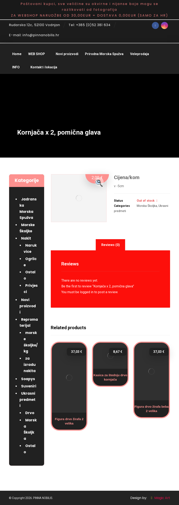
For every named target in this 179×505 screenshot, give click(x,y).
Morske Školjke (27, 228)
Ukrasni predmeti (27, 399)
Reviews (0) (110, 245)
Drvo (29, 412)
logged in (86, 292)
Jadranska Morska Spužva (28, 208)
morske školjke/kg (31, 342)
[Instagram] (164, 25)
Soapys (28, 378)
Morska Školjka (147, 206)
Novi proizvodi (27, 306)
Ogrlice (30, 262)
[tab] (110, 245)
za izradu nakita (30, 364)
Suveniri (28, 386)
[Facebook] (155, 25)
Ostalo (29, 275)
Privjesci (31, 288)
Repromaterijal (28, 322)
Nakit (26, 238)
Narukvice (30, 248)
